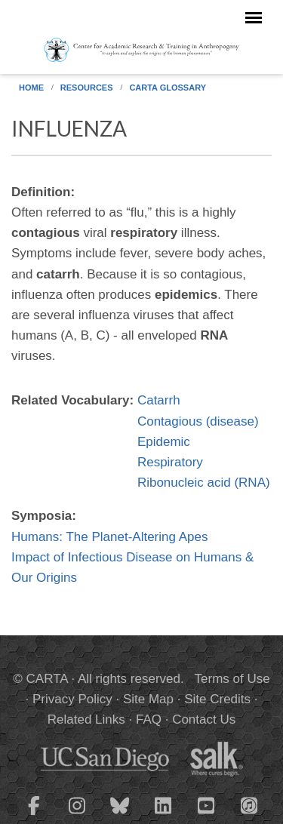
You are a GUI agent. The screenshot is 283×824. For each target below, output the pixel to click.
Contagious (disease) (198, 421)
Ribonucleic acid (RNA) (203, 482)
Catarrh (158, 400)
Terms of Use (232, 679)
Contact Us (203, 719)
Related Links (86, 719)
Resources (86, 87)
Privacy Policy (72, 699)
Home (31, 87)
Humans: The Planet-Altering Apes (109, 537)
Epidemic (163, 442)
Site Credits (217, 699)
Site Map (148, 699)
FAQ (148, 719)
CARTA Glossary (167, 87)
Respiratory (170, 462)
